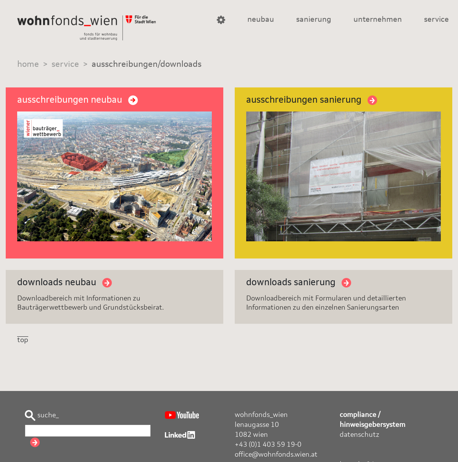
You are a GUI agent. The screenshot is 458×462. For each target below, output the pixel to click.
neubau (260, 20)
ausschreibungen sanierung (311, 100)
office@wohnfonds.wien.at (276, 454)
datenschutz (359, 434)
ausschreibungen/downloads (147, 64)
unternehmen (377, 20)
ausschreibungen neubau (77, 100)
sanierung (313, 20)
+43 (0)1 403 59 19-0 (268, 444)
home (28, 64)
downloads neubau (64, 283)
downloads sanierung (298, 283)
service (436, 20)
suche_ (42, 415)
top (22, 340)
